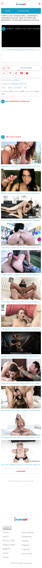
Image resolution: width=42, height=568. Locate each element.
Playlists (25, 545)
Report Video (27, 73)
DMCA (6, 536)
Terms (6, 532)
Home (7, 11)
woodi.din (15, 80)
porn (10, 88)
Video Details (10, 73)
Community (27, 553)
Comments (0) (21, 73)
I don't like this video (8, 68)
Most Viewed (28, 532)
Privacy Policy (9, 545)
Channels (26, 549)
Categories (23, 11)
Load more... (21, 471)
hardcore (18, 88)
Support (6, 549)
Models (25, 541)
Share (15, 73)
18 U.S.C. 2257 (9, 541)
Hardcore (14, 84)
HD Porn (23, 84)
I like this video (3, 68)
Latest (6, 557)
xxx (25, 88)
